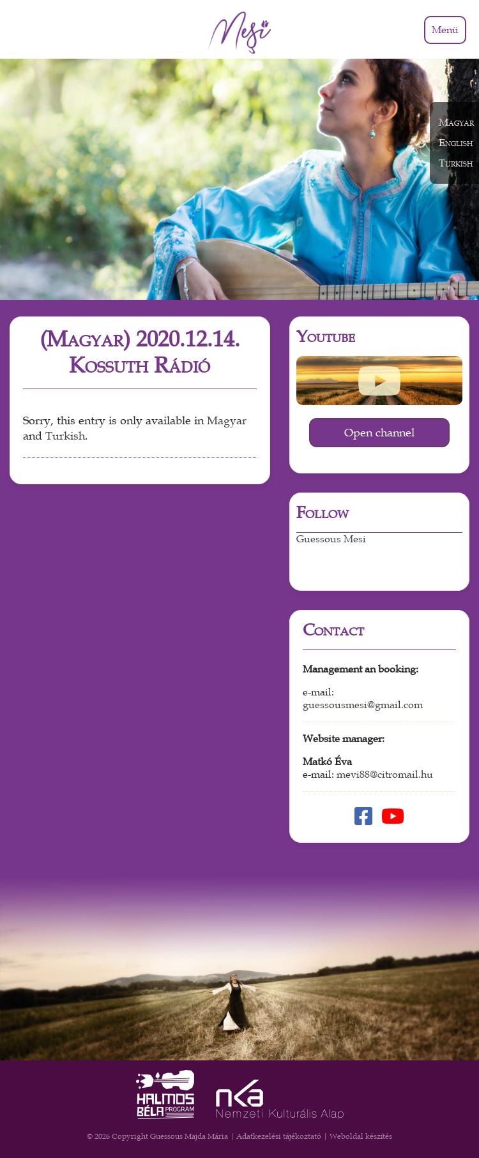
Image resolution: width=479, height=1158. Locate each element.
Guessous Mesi (331, 539)
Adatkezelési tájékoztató (278, 1136)
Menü (445, 30)
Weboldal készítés (361, 1136)
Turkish (65, 436)
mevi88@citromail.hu (385, 774)
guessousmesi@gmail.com (363, 705)
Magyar (227, 420)
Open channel (379, 433)
